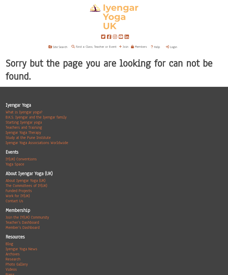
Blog (9, 243)
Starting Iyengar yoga (24, 122)
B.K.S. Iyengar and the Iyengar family (36, 117)
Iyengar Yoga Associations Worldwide (37, 142)
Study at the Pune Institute (28, 137)
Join (123, 47)
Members (139, 47)
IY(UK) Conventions (21, 159)
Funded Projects (19, 190)
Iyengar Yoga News (21, 249)
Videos (11, 269)
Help (155, 47)
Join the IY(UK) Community (27, 217)
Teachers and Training (24, 127)
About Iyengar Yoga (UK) (25, 180)
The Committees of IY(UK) (26, 185)
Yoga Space (15, 164)
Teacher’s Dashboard (22, 222)
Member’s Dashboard (23, 227)
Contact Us (14, 201)
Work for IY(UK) (18, 195)
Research (13, 259)
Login (171, 47)
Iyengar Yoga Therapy (23, 132)
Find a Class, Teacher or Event (96, 47)
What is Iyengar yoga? (24, 112)
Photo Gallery (17, 264)
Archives (13, 254)
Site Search (58, 47)
